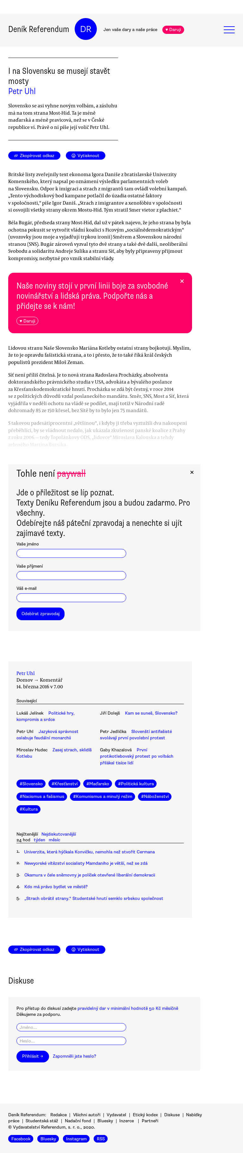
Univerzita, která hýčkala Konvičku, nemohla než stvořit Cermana (89, 852)
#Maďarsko (97, 784)
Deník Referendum (38, 29)
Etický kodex (145, 1115)
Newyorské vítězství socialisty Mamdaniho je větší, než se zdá (85, 863)
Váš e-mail (26, 588)
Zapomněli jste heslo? (74, 1056)
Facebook (20, 1139)
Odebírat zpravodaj (40, 613)
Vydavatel (116, 1115)
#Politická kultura (136, 784)
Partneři (150, 1121)
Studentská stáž (42, 1121)
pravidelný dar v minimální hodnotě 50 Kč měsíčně (128, 1008)
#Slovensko (31, 784)
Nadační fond (78, 1121)
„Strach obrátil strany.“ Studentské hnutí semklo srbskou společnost (93, 898)
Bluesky (105, 1121)
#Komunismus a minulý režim (102, 796)
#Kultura (29, 809)
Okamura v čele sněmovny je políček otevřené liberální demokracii (89, 875)
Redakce (58, 1115)
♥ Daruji (173, 29)
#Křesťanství (65, 784)
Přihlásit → (32, 1056)
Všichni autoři (86, 1115)
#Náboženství (155, 796)
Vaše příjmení (29, 566)
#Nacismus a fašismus (42, 796)
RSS (101, 1139)
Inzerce (126, 1121)
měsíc (54, 840)
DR (85, 29)
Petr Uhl (22, 91)
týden (39, 840)
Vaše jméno (27, 544)
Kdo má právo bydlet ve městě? (56, 886)
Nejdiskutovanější (58, 834)
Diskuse (172, 1115)
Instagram (76, 1139)
